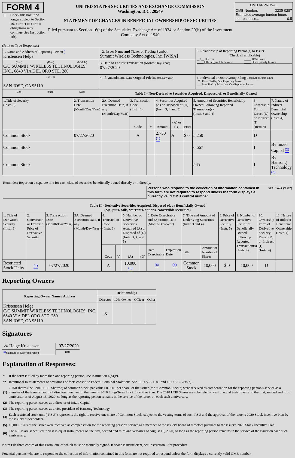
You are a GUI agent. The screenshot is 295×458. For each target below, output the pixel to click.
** (5, 351)
